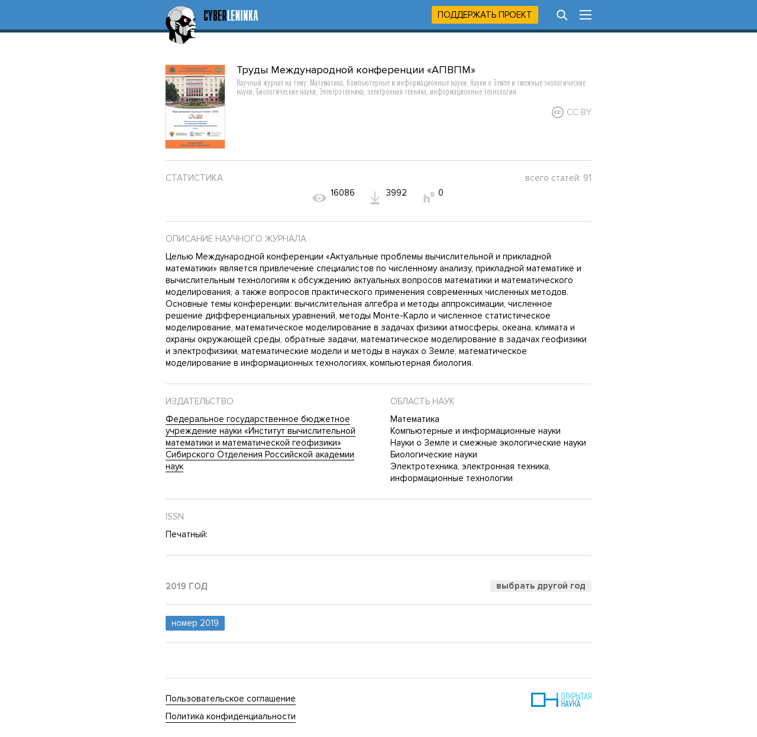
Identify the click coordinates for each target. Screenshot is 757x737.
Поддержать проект (485, 14)
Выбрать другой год (540, 585)
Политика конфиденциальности (231, 716)
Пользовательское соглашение (231, 698)
